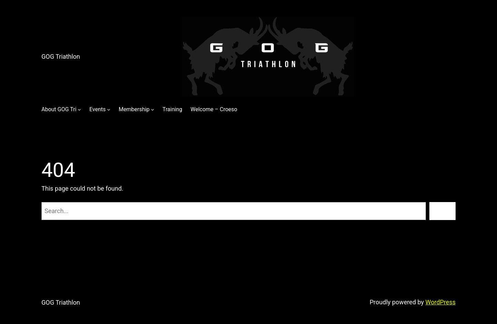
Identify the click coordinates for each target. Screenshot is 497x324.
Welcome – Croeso (214, 109)
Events (97, 109)
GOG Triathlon (60, 56)
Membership (134, 109)
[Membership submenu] (152, 109)
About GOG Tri (58, 109)
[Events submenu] (108, 109)
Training (172, 109)
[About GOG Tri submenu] (79, 109)
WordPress (441, 302)
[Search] (442, 211)
